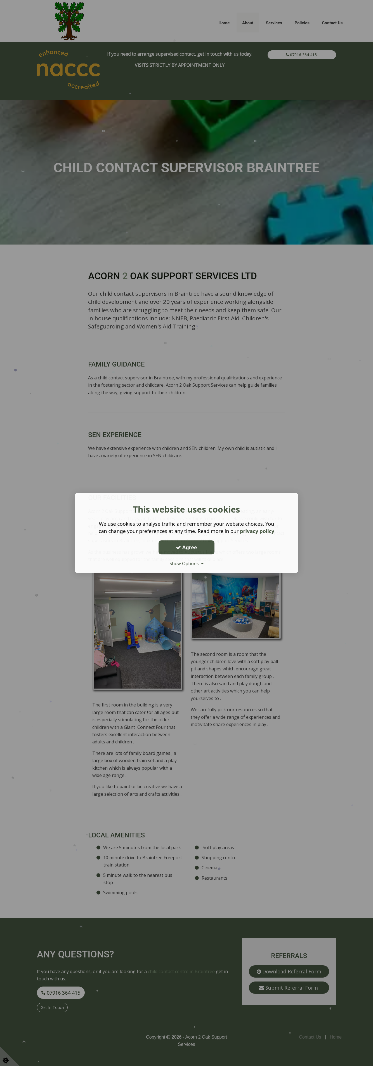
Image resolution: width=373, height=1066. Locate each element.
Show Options (186, 563)
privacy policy (257, 531)
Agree (186, 547)
